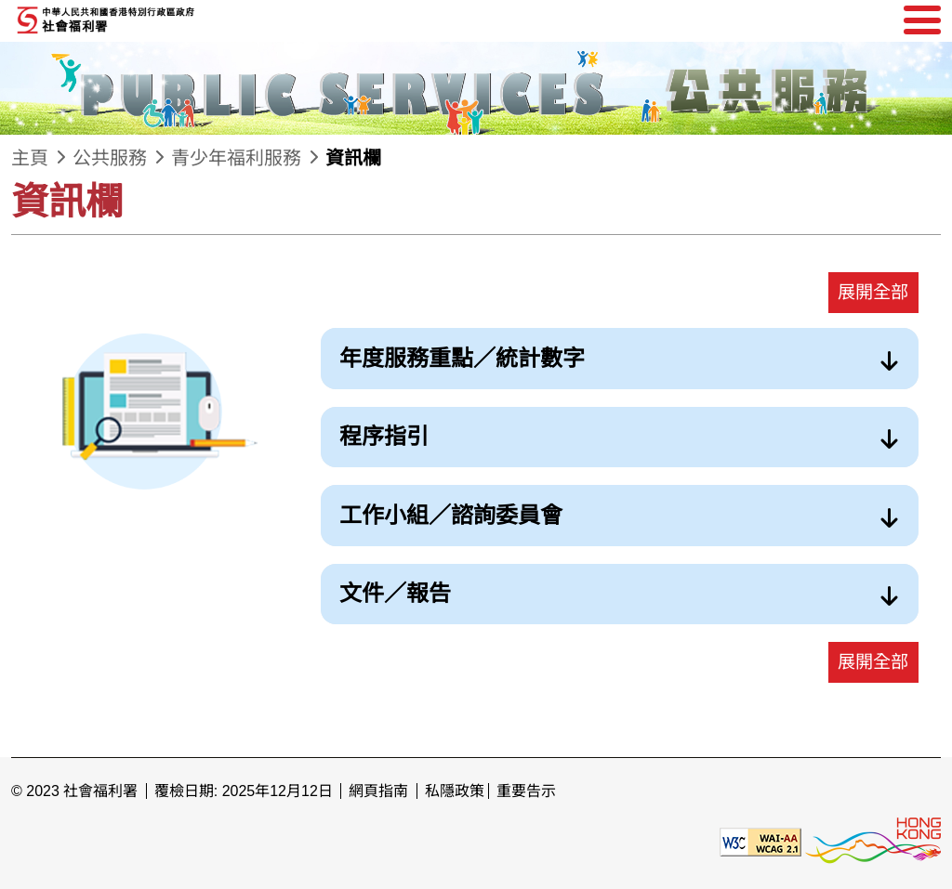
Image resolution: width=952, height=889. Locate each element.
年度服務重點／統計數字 (462, 358)
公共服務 (110, 158)
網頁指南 (378, 791)
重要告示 (526, 791)
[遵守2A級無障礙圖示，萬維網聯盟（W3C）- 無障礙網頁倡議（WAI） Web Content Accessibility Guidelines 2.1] (760, 841)
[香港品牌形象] (873, 841)
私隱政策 (454, 791)
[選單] (922, 20)
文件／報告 (395, 593)
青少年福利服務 (236, 158)
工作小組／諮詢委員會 (450, 515)
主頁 (29, 158)
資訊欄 (353, 158)
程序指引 (384, 436)
